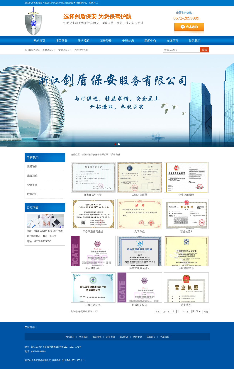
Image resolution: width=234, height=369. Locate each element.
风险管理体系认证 (139, 268)
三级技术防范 (93, 304)
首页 (157, 312)
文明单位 (139, 231)
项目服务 (61, 40)
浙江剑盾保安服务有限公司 (95, 154)
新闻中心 (150, 40)
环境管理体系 (186, 268)
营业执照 (186, 304)
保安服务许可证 (93, 194)
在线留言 (172, 40)
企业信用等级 (186, 194)
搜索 (204, 49)
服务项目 (32, 166)
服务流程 (84, 40)
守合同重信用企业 (93, 231)
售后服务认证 (139, 304)
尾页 (206, 312)
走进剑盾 (128, 40)
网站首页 (39, 40)
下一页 (185, 312)
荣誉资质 (106, 40)
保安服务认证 (93, 268)
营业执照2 (186, 231)
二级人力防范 (139, 194)
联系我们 (195, 40)
